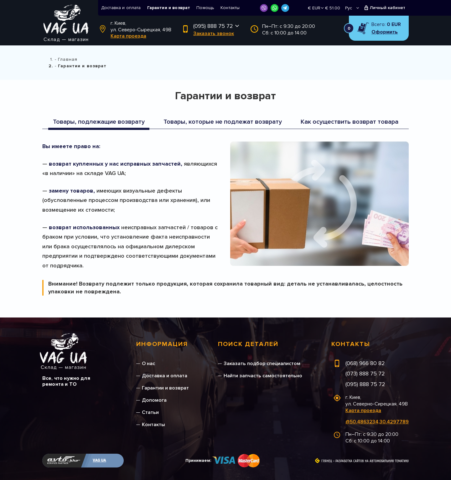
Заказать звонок (213, 33)
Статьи (150, 412)
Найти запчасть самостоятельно (263, 376)
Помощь (205, 7)
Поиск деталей (248, 344)
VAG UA (99, 460)
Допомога (154, 400)
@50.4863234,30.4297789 (377, 422)
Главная (67, 59)
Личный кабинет (387, 7)
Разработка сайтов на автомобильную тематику (372, 461)
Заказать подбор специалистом (262, 363)
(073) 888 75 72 (365, 373)
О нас (148, 363)
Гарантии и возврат (168, 7)
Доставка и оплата (121, 7)
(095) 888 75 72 (213, 26)
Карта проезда (128, 36)
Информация (162, 344)
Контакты (230, 7)
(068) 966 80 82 (365, 363)
